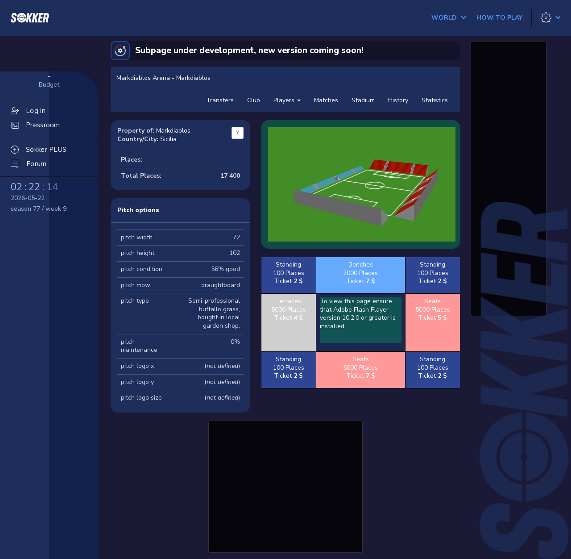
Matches (326, 100)
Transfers (220, 100)
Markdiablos (173, 130)
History (398, 100)
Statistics (435, 100)
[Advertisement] (285, 485)
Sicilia (168, 139)
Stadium (363, 100)
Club (253, 100)
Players (287, 100)
